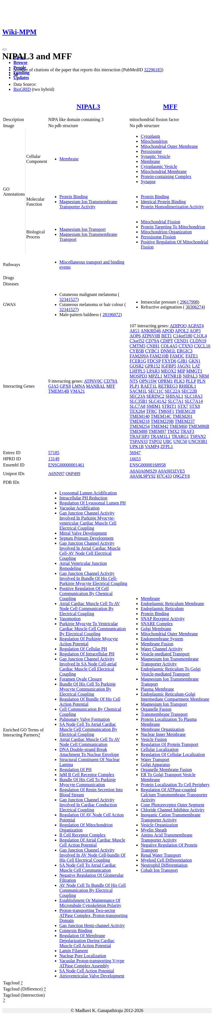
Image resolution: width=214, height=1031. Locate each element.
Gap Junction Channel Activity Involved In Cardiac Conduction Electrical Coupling (88, 804)
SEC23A (137, 396)
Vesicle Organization (159, 825)
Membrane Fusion (157, 643)
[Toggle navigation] (4, 49)
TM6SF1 (166, 411)
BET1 (166, 335)
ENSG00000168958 (148, 465)
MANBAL (95, 386)
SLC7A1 (176, 401)
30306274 (194, 307)
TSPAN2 (198, 436)
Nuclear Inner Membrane (163, 734)
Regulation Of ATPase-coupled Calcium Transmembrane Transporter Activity (174, 794)
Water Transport (155, 759)
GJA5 (53, 386)
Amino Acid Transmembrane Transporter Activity (167, 837)
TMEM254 (140, 426)
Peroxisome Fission (158, 236)
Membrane (69, 159)
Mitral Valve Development (83, 533)
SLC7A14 (194, 401)
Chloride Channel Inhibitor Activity (173, 809)
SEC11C (155, 391)
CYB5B (137, 351)
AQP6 (135, 335)
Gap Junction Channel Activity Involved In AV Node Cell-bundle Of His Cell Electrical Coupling (92, 855)
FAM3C (177, 356)
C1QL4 (200, 335)
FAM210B (159, 356)
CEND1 (181, 340)
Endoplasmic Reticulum (162, 608)
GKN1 (195, 361)
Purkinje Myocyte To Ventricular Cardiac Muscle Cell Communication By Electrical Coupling (92, 628)
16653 (135, 458)
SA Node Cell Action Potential (86, 970)
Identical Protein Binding (163, 201)
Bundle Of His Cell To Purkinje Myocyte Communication (87, 782)
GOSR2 (137, 366)
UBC (167, 441)
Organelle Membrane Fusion (166, 769)
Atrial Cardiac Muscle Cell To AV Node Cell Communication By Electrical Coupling (89, 608)
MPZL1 (155, 376)
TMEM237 (185, 421)
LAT (196, 366)
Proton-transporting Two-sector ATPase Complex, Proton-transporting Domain (93, 915)
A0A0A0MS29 (143, 471)
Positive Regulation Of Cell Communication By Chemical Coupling (86, 593)
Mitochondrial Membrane (164, 171)
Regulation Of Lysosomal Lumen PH (92, 503)
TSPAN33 (139, 441)
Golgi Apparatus (155, 764)
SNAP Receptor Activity (163, 618)
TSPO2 (155, 441)
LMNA (78, 386)
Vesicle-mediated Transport (165, 653)
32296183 (153, 69)
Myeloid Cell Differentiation (166, 860)
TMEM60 (178, 426)
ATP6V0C (93, 381)
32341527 (68, 299)
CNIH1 (153, 345)
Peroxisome (151, 151)
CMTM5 (137, 345)
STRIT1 (169, 406)
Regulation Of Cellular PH (83, 648)
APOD (168, 330)
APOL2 (182, 330)
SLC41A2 (158, 401)
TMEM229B (162, 421)
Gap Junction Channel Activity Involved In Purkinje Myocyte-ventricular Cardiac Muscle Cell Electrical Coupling (87, 520)
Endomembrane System (162, 638)
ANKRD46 (150, 330)
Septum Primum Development (86, 538)
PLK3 (179, 381)
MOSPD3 (138, 376)
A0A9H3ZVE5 (171, 471)
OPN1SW (148, 381)
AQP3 (195, 330)
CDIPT (166, 340)
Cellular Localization (160, 749)
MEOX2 (168, 371)
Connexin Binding (75, 930)
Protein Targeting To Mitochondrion (173, 226)
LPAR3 (153, 371)
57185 (53, 452)
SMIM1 (154, 406)
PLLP (191, 381)
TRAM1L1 (160, 436)
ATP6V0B (151, 335)
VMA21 (77, 391)
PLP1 (135, 386)
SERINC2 (155, 396)
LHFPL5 (137, 371)
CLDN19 (198, 340)
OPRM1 (165, 381)
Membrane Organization (162, 729)
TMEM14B (58, 391)
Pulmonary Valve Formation (84, 719)
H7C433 (164, 476)
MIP (181, 371)
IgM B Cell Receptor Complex (86, 774)
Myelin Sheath (154, 830)
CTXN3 (185, 345)
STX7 (182, 406)
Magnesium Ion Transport (82, 229)
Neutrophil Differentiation (164, 865)
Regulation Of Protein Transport (169, 744)
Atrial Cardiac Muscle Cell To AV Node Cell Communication (89, 742)
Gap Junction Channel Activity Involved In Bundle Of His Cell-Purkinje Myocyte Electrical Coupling (93, 578)
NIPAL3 (88, 106)
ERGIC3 (185, 351)
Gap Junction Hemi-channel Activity (92, 925)
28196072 (111, 314)
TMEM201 (182, 416)
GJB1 (182, 361)
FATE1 (191, 356)
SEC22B (189, 391)
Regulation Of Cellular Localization (173, 754)
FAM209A (139, 356)
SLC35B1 (138, 401)
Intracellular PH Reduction (83, 498)
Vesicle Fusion (154, 739)
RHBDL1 (187, 386)
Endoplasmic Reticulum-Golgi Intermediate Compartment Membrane (175, 696)
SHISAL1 (174, 396)
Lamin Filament (73, 950)
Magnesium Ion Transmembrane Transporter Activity (88, 204)
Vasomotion (70, 618)
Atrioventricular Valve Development (91, 975)
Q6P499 (73, 473)
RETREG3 (167, 386)
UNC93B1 (197, 441)
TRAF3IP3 (139, 436)
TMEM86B (198, 426)
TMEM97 (157, 431)
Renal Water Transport (161, 855)
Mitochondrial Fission (160, 221)
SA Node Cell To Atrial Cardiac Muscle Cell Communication (87, 868)
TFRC (151, 411)
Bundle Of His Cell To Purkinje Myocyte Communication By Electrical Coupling (87, 689)
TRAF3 (187, 431)
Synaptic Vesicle (155, 156)
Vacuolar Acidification (79, 508)
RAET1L (148, 386)
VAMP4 (152, 446)
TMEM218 (140, 421)
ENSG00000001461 (66, 465)
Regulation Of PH (75, 769)
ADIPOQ (178, 325)
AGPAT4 (196, 325)
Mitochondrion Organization (166, 231)
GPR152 (152, 366)
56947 (135, 452)
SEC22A (172, 391)
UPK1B (137, 446)
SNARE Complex (157, 623)
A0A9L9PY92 (142, 476)
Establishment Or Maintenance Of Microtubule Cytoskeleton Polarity (90, 903)
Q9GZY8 (181, 476)
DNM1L (168, 351)
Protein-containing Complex (166, 176)
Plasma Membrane (157, 689)
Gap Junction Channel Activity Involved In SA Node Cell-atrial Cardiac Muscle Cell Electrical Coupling (87, 666)
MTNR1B (173, 376)
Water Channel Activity (162, 648)
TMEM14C (161, 416)
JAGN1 (184, 366)
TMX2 (173, 431)
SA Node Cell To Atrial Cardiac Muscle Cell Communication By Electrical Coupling (88, 729)
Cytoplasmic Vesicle (159, 166)
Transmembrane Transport (164, 714)
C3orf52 (137, 340)
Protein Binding (73, 196)
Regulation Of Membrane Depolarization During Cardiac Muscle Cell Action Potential (87, 940)
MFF (170, 106)
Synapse (148, 181)
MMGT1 (194, 371)
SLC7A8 (137, 406)
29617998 (189, 302)
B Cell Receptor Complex (82, 835)
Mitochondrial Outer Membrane (169, 146)
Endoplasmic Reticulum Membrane (172, 603)
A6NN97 (56, 473)
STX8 (194, 406)
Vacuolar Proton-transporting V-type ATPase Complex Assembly (91, 963)
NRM (204, 376)
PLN (201, 381)
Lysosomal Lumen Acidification (88, 492)
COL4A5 (169, 345)
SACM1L (138, 391)
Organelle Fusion (156, 709)
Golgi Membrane (156, 628)
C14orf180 (182, 335)
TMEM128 (185, 411)
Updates (21, 77)
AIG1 (135, 330)
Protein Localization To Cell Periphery (175, 784)
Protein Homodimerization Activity (172, 206)
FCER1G (138, 361)
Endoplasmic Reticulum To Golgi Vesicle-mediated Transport (171, 671)
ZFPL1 (166, 446)
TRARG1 (180, 436)
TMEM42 (160, 426)
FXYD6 (169, 361)
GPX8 (65, 386)
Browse (20, 62)
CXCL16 (202, 345)
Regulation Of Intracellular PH (87, 653)
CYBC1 (152, 351)
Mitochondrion (154, 141)
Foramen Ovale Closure (80, 679)
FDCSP (153, 361)
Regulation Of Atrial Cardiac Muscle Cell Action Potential (92, 842)
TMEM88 (138, 431)
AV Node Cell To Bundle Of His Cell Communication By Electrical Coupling (92, 890)
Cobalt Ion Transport (159, 870)
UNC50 (180, 441)
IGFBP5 (168, 366)
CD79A (110, 381)
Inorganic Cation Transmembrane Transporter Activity (171, 817)
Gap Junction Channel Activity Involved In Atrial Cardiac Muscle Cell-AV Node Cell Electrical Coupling (90, 551)
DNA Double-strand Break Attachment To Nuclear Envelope (89, 752)
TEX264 (137, 411)
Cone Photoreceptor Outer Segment (172, 804)
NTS (134, 381)
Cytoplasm (150, 136)
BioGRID (22, 89)
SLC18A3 (193, 396)
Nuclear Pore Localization (82, 955)
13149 (53, 458)
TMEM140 (140, 416)
